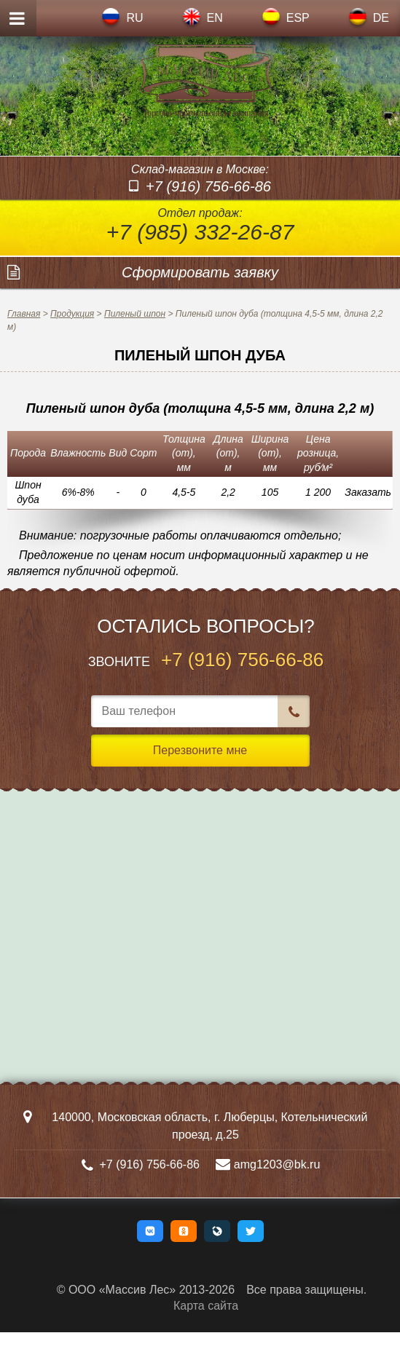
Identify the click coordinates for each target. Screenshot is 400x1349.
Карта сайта (205, 1322)
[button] (150, 1247)
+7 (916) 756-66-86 (208, 202)
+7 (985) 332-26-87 (200, 248)
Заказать (368, 509)
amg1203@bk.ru (280, 1180)
